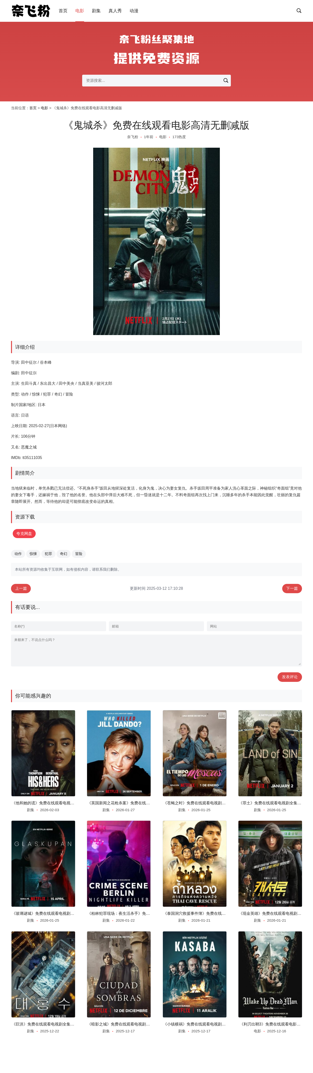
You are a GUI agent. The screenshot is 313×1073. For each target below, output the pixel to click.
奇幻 (63, 554)
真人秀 (115, 10)
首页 (63, 10)
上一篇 (21, 589)
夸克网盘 (25, 533)
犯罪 (48, 554)
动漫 (134, 10)
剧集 (96, 10)
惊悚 (33, 554)
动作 (18, 554)
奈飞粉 (132, 137)
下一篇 (292, 589)
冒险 (78, 554)
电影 (79, 10)
